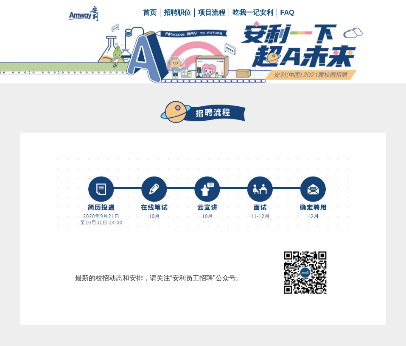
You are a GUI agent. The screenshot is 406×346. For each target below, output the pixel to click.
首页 (150, 12)
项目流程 (211, 12)
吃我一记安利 (252, 12)
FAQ (287, 12)
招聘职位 (177, 12)
